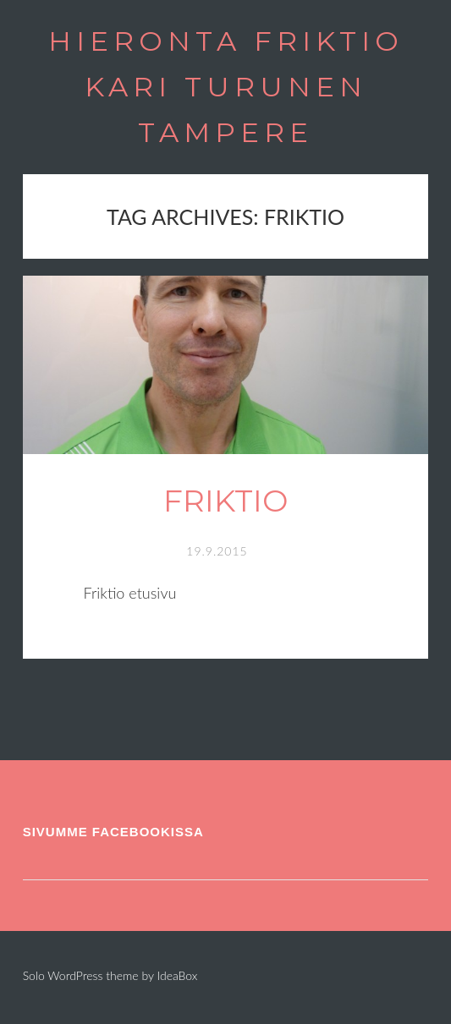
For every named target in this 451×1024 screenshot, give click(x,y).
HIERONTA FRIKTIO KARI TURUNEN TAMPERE (226, 87)
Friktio (225, 500)
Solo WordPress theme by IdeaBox (110, 975)
